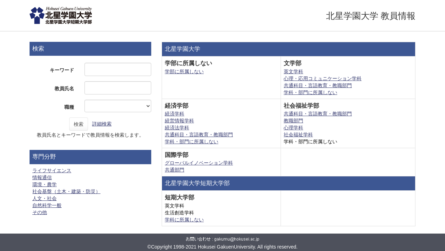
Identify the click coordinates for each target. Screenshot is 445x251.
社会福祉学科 (298, 134)
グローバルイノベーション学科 (199, 163)
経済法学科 (177, 127)
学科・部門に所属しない (310, 92)
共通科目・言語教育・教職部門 (318, 85)
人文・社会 (44, 198)
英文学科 (293, 71)
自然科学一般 (47, 205)
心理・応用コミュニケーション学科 (323, 78)
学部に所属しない (184, 71)
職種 (69, 107)
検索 (78, 124)
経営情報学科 (179, 120)
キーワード (62, 70)
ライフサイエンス (51, 170)
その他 (39, 212)
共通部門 (174, 170)
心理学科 (293, 127)
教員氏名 (64, 88)
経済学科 (174, 113)
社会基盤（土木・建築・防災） (66, 191)
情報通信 (42, 177)
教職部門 (293, 120)
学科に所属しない (184, 219)
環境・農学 (44, 184)
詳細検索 (102, 124)
